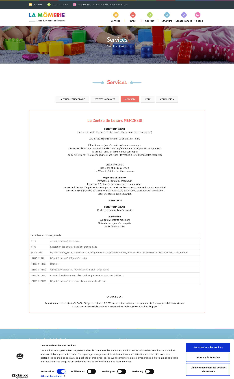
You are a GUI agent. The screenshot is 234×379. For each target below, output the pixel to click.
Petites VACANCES (105, 99)
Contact (38, 4)
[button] (115, 17)
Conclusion (167, 99)
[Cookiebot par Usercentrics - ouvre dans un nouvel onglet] (20, 373)
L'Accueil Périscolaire (72, 99)
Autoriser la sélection (208, 354)
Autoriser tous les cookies (208, 344)
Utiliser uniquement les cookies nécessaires (208, 366)
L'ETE (148, 99)
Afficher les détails (51, 373)
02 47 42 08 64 (60, 4)
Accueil (110, 45)
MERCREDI (130, 99)
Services (117, 82)
